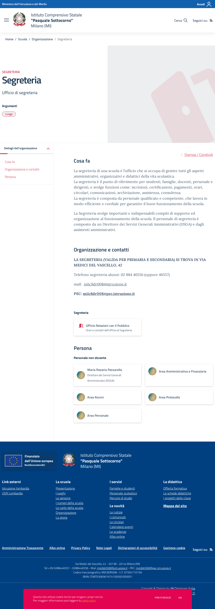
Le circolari (117, 522)
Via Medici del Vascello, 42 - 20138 (96, 564)
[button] (27, 148)
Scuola (22, 39)
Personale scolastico (123, 493)
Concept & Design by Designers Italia (168, 588)
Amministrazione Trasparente (22, 547)
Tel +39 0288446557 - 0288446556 (66, 568)
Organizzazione (42, 39)
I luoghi (60, 493)
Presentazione (65, 488)
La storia (61, 517)
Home (9, 39)
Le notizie (116, 512)
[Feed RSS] (211, 20)
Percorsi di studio (121, 498)
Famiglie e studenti (122, 488)
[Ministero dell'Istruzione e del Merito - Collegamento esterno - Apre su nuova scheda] (24, 4)
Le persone (63, 498)
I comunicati (118, 517)
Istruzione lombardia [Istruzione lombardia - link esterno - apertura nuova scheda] (15, 488)
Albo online (117, 536)
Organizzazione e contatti (22, 169)
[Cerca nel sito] (181, 20)
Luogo (9, 114)
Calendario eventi (121, 526)
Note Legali (104, 547)
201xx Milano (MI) (129, 564)
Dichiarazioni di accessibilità (137, 547)
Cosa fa (10, 161)
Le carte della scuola (69, 507)
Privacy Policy (80, 547)
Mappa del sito (175, 506)
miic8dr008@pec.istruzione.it (109, 293)
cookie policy (88, 600)
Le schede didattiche (177, 493)
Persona (10, 176)
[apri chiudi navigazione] (6, 20)
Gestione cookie (174, 547)
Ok (180, 597)
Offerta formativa (175, 488)
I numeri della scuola (69, 502)
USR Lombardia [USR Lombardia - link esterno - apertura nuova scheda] (12, 493)
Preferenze (163, 597)
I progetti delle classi (177, 498)
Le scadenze (118, 531)
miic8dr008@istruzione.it (105, 284)
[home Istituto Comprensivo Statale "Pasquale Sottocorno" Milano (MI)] (47, 20)
